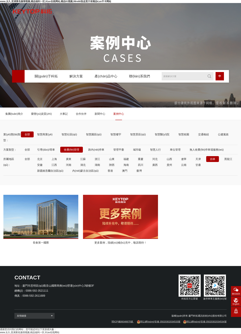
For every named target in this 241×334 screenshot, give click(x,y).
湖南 (97, 164)
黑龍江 (228, 159)
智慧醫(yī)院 (162, 134)
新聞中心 (100, 113)
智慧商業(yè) (45, 134)
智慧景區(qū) (138, 134)
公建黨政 (223, 134)
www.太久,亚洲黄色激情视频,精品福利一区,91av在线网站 (29, 332)
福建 (126, 159)
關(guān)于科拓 (46, 76)
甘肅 (198, 164)
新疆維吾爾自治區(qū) (50, 170)
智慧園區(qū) (93, 134)
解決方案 (76, 76)
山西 (169, 159)
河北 (155, 159)
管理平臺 (118, 149)
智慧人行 (155, 149)
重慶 (140, 159)
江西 (54, 164)
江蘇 (83, 159)
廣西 (155, 164)
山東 (111, 159)
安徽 (40, 164)
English (236, 304)
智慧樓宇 (115, 134)
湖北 (83, 164)
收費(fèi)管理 (71, 149)
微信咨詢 (236, 294)
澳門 (124, 170)
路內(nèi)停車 (96, 149)
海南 (126, 164)
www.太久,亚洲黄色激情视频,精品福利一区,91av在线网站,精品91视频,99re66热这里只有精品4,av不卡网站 (55, 1)
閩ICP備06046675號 (122, 321)
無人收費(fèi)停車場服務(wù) (207, 149)
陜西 (111, 164)
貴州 (169, 164)
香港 (110, 170)
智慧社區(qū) (69, 134)
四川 (140, 164)
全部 (27, 134)
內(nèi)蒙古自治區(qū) (85, 170)
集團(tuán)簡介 (14, 113)
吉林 (212, 159)
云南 (183, 164)
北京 (40, 159)
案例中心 (118, 113)
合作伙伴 (81, 113)
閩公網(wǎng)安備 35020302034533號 (160, 321)
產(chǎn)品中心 (106, 76)
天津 (198, 159)
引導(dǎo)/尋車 (46, 149)
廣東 (68, 159)
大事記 (64, 113)
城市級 (137, 149)
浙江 (97, 159)
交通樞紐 (203, 134)
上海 (54, 159)
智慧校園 (183, 134)
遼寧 (183, 159)
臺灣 (139, 170)
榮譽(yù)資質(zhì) (41, 113)
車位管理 (175, 149)
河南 (68, 164)
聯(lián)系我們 (139, 76)
